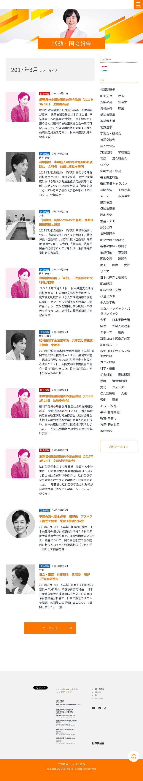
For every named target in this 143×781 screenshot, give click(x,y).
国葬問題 (106, 283)
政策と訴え (98, 692)
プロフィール (99, 698)
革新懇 (122, 252)
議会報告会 (119, 158)
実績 (96, 695)
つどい (104, 164)
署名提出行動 (109, 177)
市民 (103, 158)
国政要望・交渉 (110, 290)
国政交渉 (106, 258)
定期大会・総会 (110, 171)
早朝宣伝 (106, 189)
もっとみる (50, 628)
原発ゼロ (106, 227)
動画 (121, 332)
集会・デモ (107, 221)
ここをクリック (64, 691)
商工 (103, 265)
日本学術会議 (121, 319)
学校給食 (124, 152)
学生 (103, 326)
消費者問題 (119, 380)
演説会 (122, 258)
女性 (127, 265)
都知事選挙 (107, 114)
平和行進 (124, 189)
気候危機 (106, 108)
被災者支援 (107, 121)
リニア (104, 271)
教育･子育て (45, 157)
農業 (121, 108)
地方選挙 (106, 127)
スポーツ (106, 332)
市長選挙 (124, 196)
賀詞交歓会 (107, 139)
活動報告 (105, 70)
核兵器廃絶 (107, 393)
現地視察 (106, 214)
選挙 (115, 399)
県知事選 (106, 202)
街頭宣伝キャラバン (113, 183)
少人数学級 (107, 302)
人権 (41, 215)
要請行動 (106, 252)
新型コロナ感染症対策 (115, 338)
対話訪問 (106, 152)
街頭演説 (106, 431)
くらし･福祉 (108, 406)
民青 (121, 96)
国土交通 (106, 96)
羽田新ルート (109, 345)
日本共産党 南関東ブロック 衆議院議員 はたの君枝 (25, 4)
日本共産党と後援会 (113, 277)
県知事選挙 (107, 208)
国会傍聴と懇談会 (112, 240)
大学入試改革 (121, 326)
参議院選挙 (107, 89)
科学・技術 (107, 368)
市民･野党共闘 (110, 424)
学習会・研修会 (110, 133)
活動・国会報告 (99, 689)
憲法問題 (124, 374)
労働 (41, 569)
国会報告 (105, 66)
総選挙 (122, 102)
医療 (115, 265)
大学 (103, 319)
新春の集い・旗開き (113, 246)
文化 (103, 387)
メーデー (106, 196)
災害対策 (106, 374)
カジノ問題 (107, 362)
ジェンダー (119, 387)
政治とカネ (107, 296)
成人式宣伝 (107, 146)
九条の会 (106, 102)
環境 (103, 380)
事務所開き (107, 233)
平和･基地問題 (110, 412)
